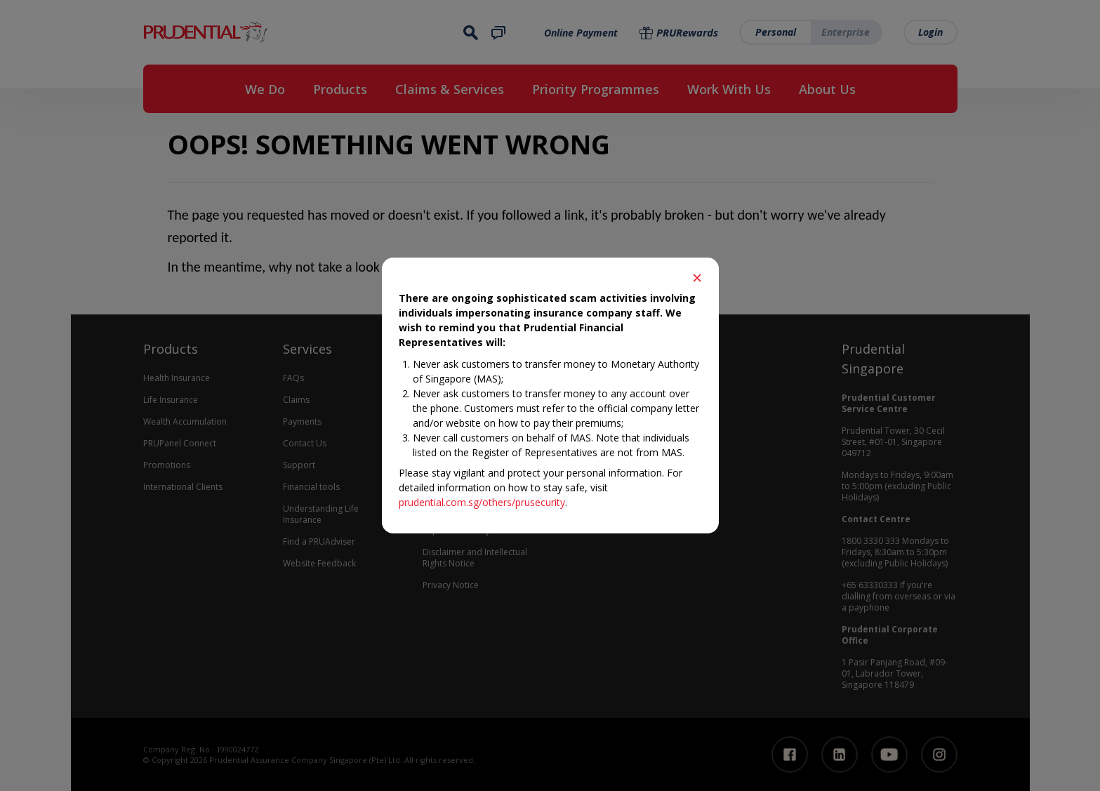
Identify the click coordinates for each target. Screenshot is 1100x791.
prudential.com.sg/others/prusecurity (482, 502)
